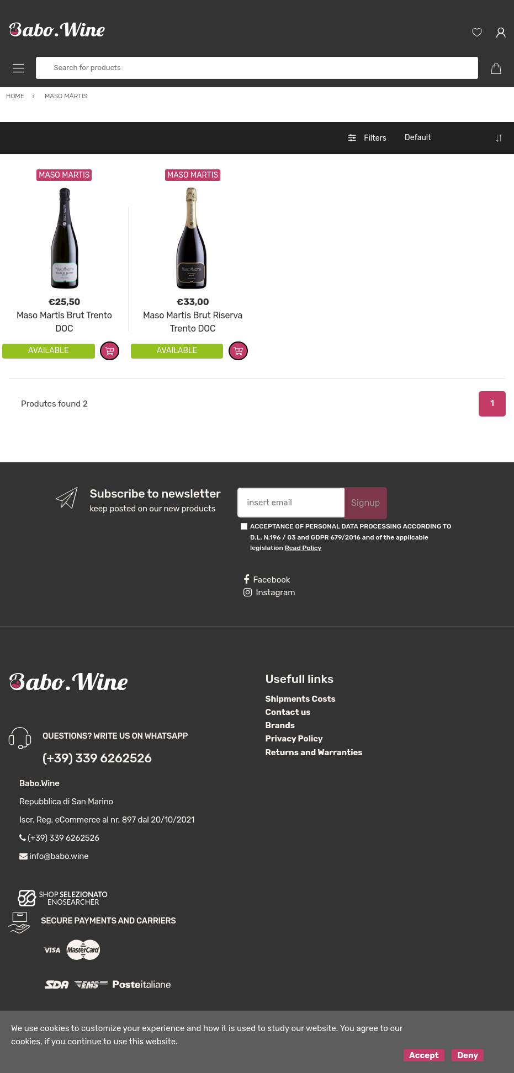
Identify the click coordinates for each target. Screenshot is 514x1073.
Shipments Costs (301, 699)
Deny (467, 1055)
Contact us (288, 712)
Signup (365, 503)
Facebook (266, 580)
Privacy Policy (294, 739)
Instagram (269, 592)
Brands (280, 725)
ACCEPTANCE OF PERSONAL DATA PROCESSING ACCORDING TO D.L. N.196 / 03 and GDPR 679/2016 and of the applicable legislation (350, 537)
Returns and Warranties (314, 752)
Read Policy (303, 548)
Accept (424, 1055)
